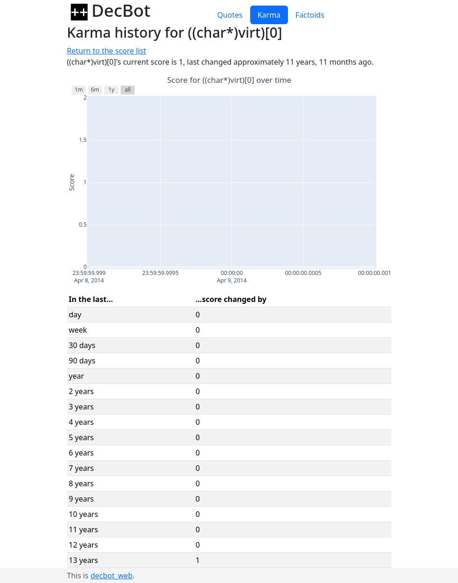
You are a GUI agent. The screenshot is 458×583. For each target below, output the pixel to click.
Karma (269, 15)
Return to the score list (106, 51)
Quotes (230, 15)
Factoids (309, 15)
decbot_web (111, 575)
